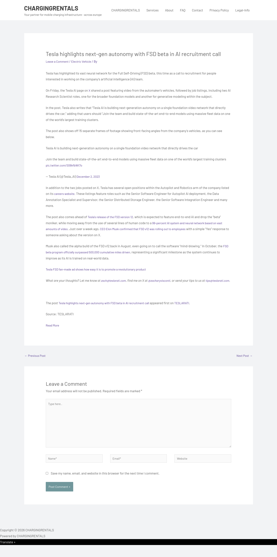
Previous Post (36, 362)
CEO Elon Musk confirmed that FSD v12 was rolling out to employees (149, 229)
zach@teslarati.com (114, 280)
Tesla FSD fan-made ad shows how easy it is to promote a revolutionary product (101, 269)
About (169, 10)
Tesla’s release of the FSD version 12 (112, 217)
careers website (65, 193)
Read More (53, 331)
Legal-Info (242, 10)
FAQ (182, 10)
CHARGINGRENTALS (54, 8)
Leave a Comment (58, 61)
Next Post (244, 362)
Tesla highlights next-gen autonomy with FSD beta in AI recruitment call (108, 309)
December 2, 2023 (89, 176)
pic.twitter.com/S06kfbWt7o (66, 165)
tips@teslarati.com (59, 286)
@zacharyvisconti (163, 280)
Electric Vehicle (84, 61)
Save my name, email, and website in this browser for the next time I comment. (105, 485)
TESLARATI (191, 309)
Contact (197, 10)
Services (152, 10)
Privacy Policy (219, 10)
